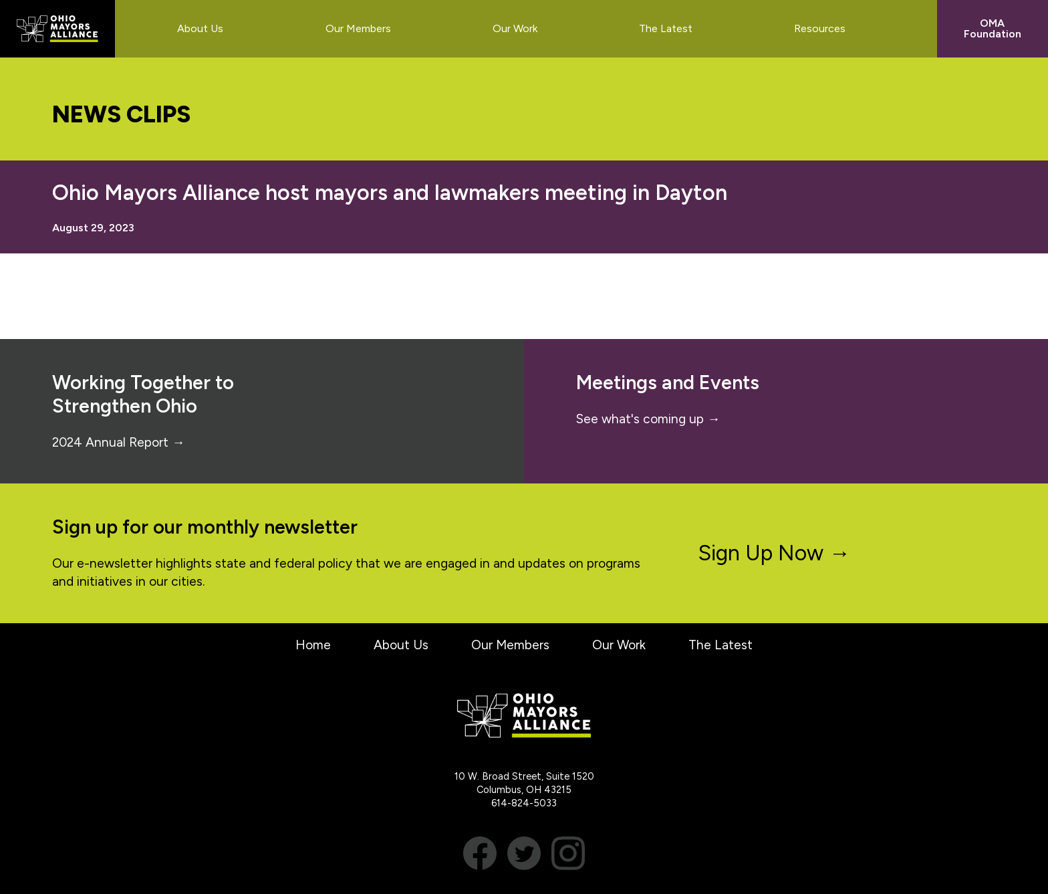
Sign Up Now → (774, 553)
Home (313, 645)
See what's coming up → (648, 419)
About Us (401, 645)
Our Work (619, 645)
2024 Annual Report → (118, 442)
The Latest (720, 645)
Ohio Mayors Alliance (57, 29)
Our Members (510, 645)
